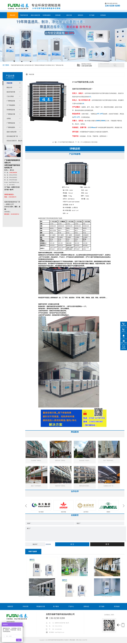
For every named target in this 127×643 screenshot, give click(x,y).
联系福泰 (103, 15)
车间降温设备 (11, 109)
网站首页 (12, 15)
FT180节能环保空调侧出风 (66, 142)
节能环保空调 (24, 15)
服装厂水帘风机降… (36, 486)
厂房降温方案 (11, 114)
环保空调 (9, 83)
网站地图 (109, 3)
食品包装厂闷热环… (84, 460)
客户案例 (56, 606)
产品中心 (71, 606)
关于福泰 (91, 15)
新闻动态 (86, 606)
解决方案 (69, 15)
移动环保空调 (11, 92)
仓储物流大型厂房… (108, 486)
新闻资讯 (80, 15)
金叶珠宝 (108, 512)
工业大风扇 (10, 96)
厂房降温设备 (11, 101)
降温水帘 (9, 87)
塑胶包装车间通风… (84, 486)
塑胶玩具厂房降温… (60, 460)
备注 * (75, 533)
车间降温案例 (46, 15)
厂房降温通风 (11, 127)
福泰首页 (10, 606)
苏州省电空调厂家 (12, 136)
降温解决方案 (41, 606)
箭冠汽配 (86, 512)
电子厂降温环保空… (108, 460)
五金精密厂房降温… (36, 460)
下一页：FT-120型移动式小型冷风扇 (86, 142)
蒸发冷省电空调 (35, 15)
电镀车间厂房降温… (60, 486)
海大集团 (63, 512)
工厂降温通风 (11, 105)
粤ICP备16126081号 (81, 640)
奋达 (41, 512)
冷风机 (9, 118)
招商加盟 (57, 15)
